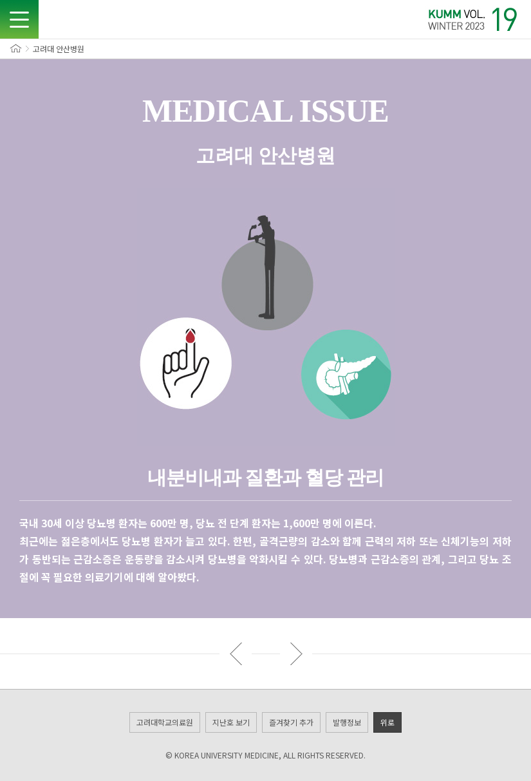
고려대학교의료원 (164, 722)
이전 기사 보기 (235, 653)
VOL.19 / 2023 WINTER (473, 19)
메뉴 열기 (19, 19)
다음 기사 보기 (296, 653)
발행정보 (347, 722)
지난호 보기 (231, 722)
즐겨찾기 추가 (291, 722)
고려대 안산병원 (58, 48)
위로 (387, 722)
